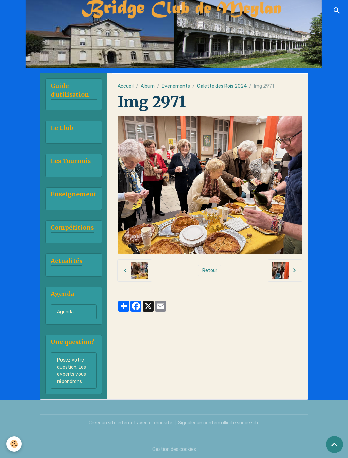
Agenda (65, 312)
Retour (210, 271)
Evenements (176, 86)
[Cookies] (14, 444)
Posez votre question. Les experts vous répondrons (71, 370)
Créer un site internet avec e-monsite (130, 423)
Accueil (126, 86)
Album (148, 86)
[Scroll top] (334, 444)
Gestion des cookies (174, 449)
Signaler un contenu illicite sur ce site (219, 423)
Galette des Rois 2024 (222, 86)
